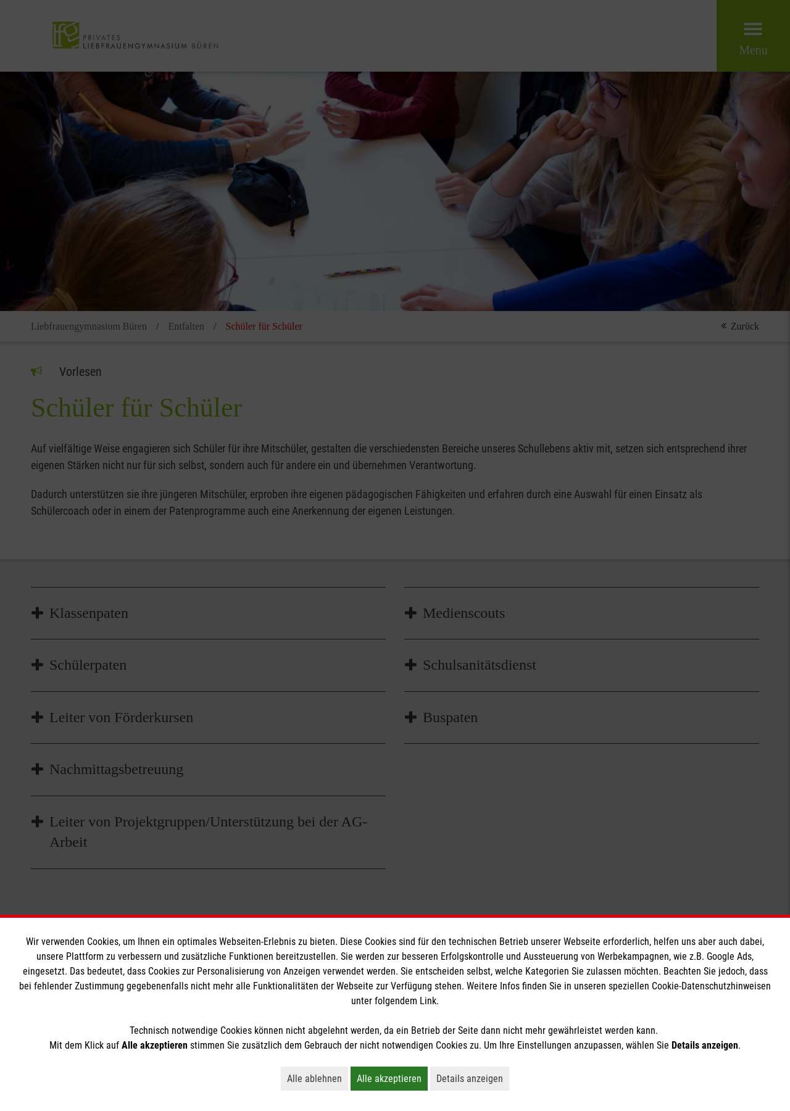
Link (428, 1001)
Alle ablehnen (317, 1078)
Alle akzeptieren (392, 1078)
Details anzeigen (472, 1078)
